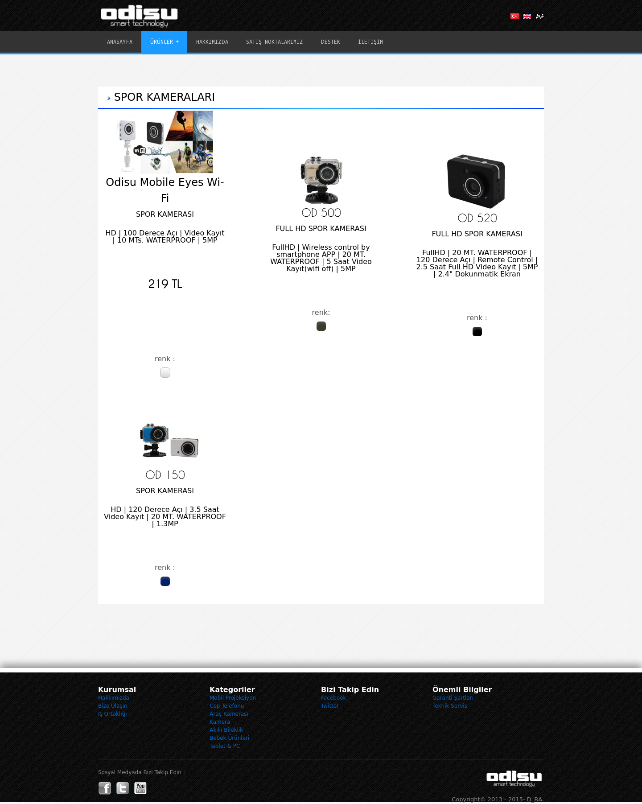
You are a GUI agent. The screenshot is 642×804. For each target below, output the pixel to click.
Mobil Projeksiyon (233, 698)
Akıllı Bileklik (226, 730)
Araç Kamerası (229, 714)
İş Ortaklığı (112, 714)
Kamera (220, 722)
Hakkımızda (113, 698)
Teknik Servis (449, 706)
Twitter (330, 706)
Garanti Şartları (452, 698)
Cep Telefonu (227, 706)
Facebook (333, 698)
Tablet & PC (225, 746)
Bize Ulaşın (113, 706)
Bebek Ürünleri (229, 738)
